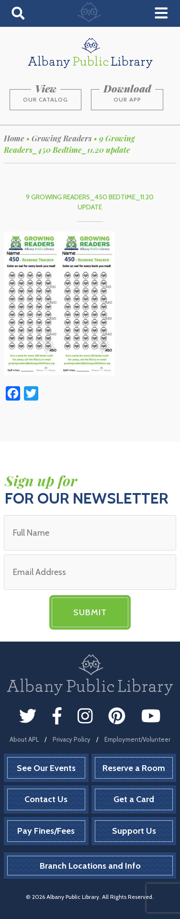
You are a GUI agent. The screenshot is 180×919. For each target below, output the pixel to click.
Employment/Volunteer (137, 739)
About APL (24, 739)
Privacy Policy (71, 739)
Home (14, 138)
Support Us (134, 831)
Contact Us (46, 799)
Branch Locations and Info (90, 866)
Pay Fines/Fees (46, 831)
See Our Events (46, 768)
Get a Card (133, 799)
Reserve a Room (133, 768)
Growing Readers (62, 138)
